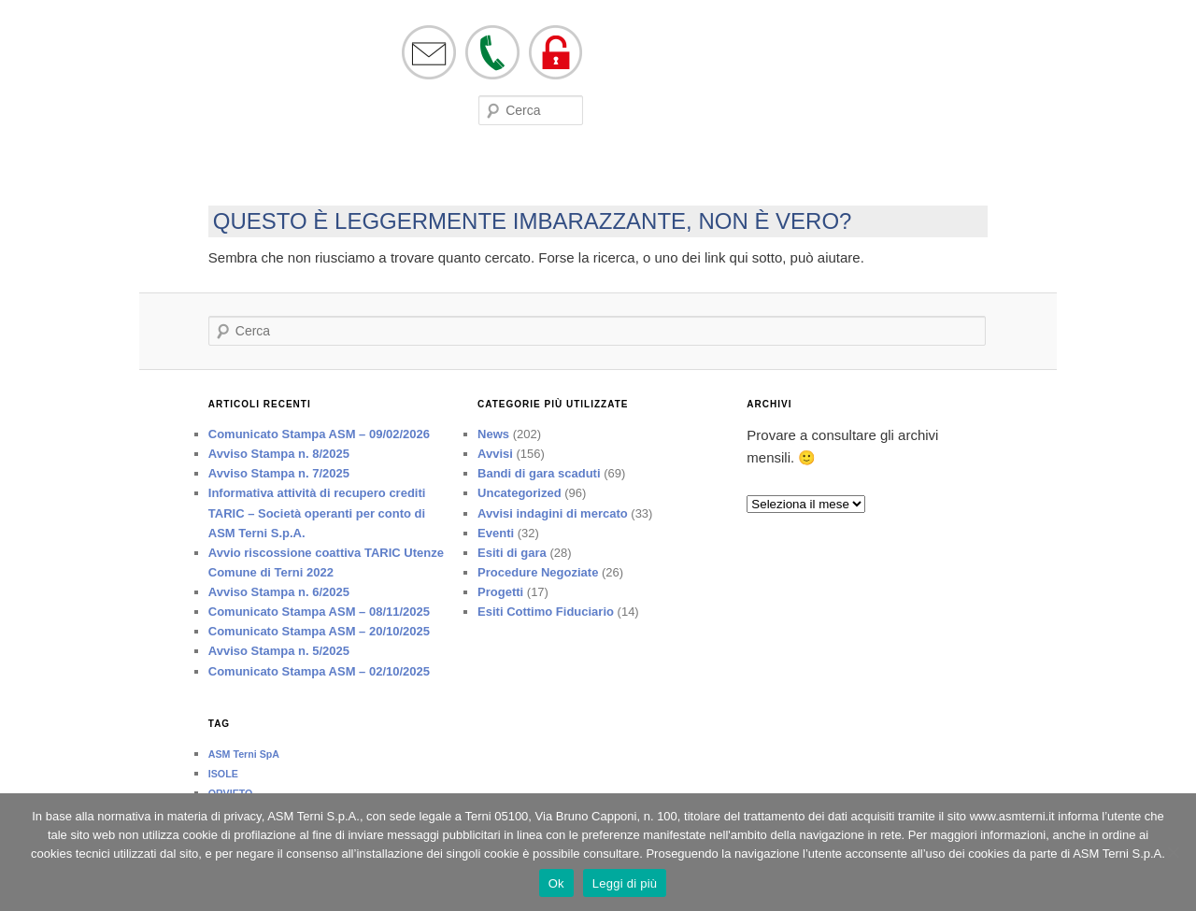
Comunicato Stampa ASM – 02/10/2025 (319, 671)
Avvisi (495, 454)
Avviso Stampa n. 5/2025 (278, 651)
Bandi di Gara (465, 171)
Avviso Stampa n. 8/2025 (278, 454)
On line (263, 171)
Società (209, 171)
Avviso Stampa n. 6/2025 (278, 592)
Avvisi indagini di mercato (552, 513)
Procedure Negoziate (537, 572)
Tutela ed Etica (784, 171)
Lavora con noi (557, 171)
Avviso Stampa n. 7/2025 (278, 473)
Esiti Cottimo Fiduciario (545, 612)
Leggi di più (625, 883)
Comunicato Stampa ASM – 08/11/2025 (319, 612)
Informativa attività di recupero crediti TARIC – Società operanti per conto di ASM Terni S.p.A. (317, 512)
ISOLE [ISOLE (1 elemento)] (223, 773)
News (493, 434)
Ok (556, 883)
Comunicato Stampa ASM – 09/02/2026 (319, 434)
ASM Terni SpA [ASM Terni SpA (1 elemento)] (243, 754)
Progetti (500, 592)
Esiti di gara (512, 553)
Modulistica (381, 171)
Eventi (315, 171)
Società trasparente (669, 171)
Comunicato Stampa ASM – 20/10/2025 (319, 631)
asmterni (209, 72)
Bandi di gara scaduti (538, 473)
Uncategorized (519, 493)
